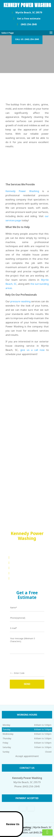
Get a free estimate (26, 19)
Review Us (10, 824)
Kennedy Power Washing (22, 191)
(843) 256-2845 (26, 24)
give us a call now (32, 350)
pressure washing (20, 301)
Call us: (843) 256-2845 (27, 39)
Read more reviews (27, 505)
